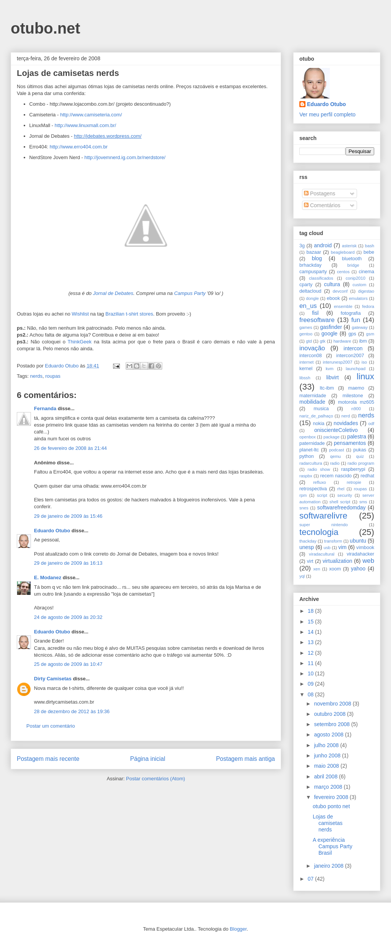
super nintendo (323, 524)
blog (317, 258)
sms (363, 501)
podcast (336, 450)
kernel (305, 368)
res (149, 314)
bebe (369, 252)
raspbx (305, 476)
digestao (366, 291)
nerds (36, 376)
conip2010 (355, 278)
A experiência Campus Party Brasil (332, 846)
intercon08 (310, 355)
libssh (304, 377)
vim (342, 547)
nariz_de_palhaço (316, 416)
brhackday (310, 265)
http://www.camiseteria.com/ (91, 115)
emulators (358, 298)
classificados (321, 278)
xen (316, 569)
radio (334, 463)
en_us (308, 305)
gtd (309, 341)
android (323, 245)
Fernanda (45, 408)
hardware (342, 341)
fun (355, 320)
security (345, 495)
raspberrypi (353, 469)
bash (369, 245)
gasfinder (331, 327)
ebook (333, 298)
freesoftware (316, 320)
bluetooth (352, 258)
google (330, 333)
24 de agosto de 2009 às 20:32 (68, 617)
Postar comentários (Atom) (155, 778)
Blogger (238, 929)
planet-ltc (309, 450)
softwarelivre (323, 515)
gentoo (305, 334)
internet (306, 362)
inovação (312, 348)
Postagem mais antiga (245, 759)
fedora (368, 306)
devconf (340, 291)
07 (311, 879)
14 (311, 632)
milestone (353, 395)
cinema (366, 271)
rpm (303, 495)
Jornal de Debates (113, 293)
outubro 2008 (330, 714)
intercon (353, 348)
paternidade (312, 443)
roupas (52, 376)
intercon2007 (350, 355)
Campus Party (189, 293)
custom (359, 284)
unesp (306, 547)
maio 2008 (327, 766)
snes (304, 508)
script (322, 495)
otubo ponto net (331, 806)
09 (311, 684)
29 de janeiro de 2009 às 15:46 (68, 516)
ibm (363, 341)
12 (311, 653)
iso (364, 362)
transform (333, 541)
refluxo (319, 482)
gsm (370, 334)
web (368, 560)
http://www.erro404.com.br (79, 147)
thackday (308, 541)
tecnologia (318, 532)
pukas (359, 450)
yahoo (358, 568)
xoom (335, 569)
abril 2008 (326, 776)
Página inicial (147, 759)
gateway (360, 327)
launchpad (356, 368)
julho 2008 (327, 745)
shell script (340, 501)
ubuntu (358, 541)
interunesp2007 (337, 362)
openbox (307, 437)
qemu (335, 456)
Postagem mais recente (48, 759)
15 (311, 622)
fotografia (351, 313)
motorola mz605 (356, 402)
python (306, 456)
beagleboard (343, 252)
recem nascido (336, 475)
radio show (318, 469)
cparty (305, 284)
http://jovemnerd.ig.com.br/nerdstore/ (124, 157)
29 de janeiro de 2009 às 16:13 (68, 563)
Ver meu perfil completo (327, 114)
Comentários (322, 205)
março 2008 (329, 787)
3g (302, 245)
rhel (340, 488)
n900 (356, 408)
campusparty (313, 271)
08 (311, 694)
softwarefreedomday (341, 507)
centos (343, 271)
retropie (354, 482)
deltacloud (310, 291)
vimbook (365, 547)
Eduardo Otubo (52, 530)
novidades (346, 423)
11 (311, 663)
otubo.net (45, 28)
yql (302, 576)
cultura (332, 284)
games (305, 327)
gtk (322, 341)
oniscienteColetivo (336, 430)
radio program (360, 463)
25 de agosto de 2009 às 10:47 (68, 664)
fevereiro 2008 (331, 797)
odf (371, 423)
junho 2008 (328, 755)
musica (321, 408)
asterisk (349, 245)
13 (311, 642)
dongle (312, 298)
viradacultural (321, 554)
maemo (356, 388)
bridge (353, 265)
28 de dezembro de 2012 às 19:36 (72, 711)
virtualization (337, 561)
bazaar (313, 252)
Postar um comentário (50, 726)
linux (365, 376)
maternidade (312, 395)
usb (327, 547)
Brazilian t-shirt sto (125, 314)
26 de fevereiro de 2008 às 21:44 (70, 448)
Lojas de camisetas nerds (328, 823)
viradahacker (360, 554)
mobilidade (312, 402)
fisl (315, 313)
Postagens (319, 193)
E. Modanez (47, 577)
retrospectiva (313, 488)
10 (311, 673)
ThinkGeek (80, 342)
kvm (330, 368)
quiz (360, 456)
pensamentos (350, 443)
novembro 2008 (333, 704)
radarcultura (310, 463)
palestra (356, 436)
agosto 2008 (329, 734)
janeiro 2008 (329, 866)
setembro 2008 (332, 724)
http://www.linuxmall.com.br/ (85, 125)
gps (352, 334)
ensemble (343, 306)
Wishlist (80, 314)
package (331, 437)
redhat (367, 475)
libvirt (332, 377)
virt (310, 561)
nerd (345, 416)
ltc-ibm (327, 388)
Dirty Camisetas (52, 678)
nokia (318, 423)
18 (311, 611)
